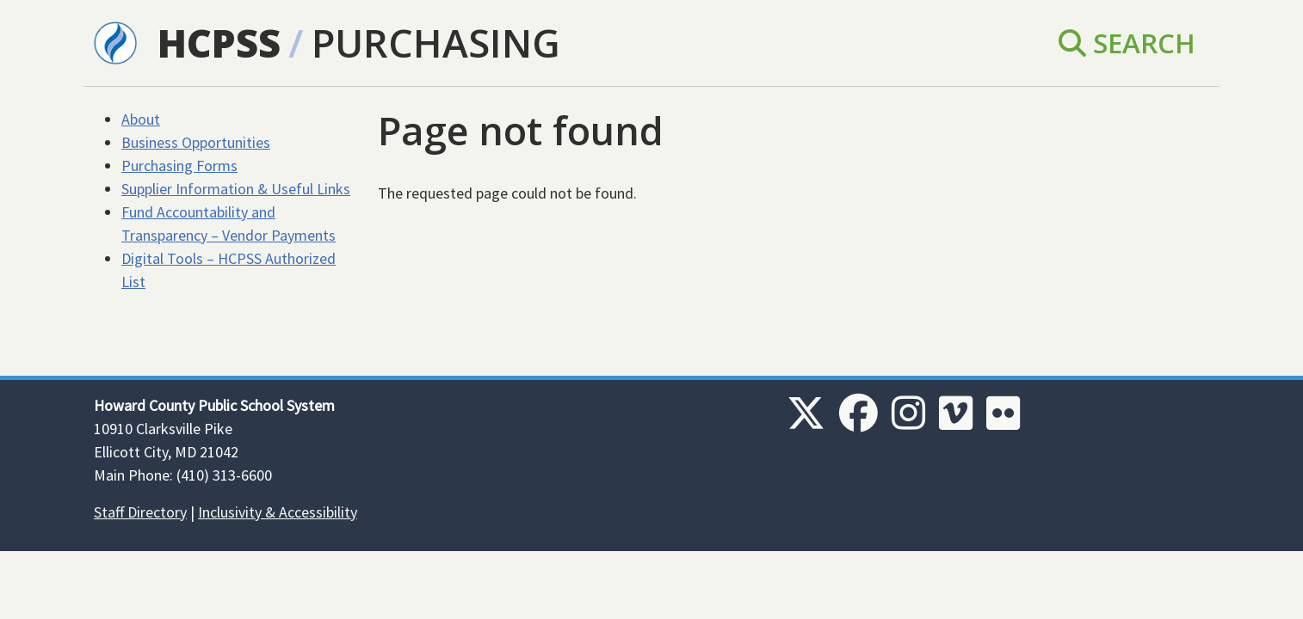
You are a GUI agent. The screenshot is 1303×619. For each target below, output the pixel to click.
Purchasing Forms (179, 165)
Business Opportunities (195, 142)
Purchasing (436, 42)
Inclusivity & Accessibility (277, 512)
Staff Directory (140, 512)
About (140, 119)
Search (1127, 42)
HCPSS (219, 42)
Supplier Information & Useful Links (235, 189)
